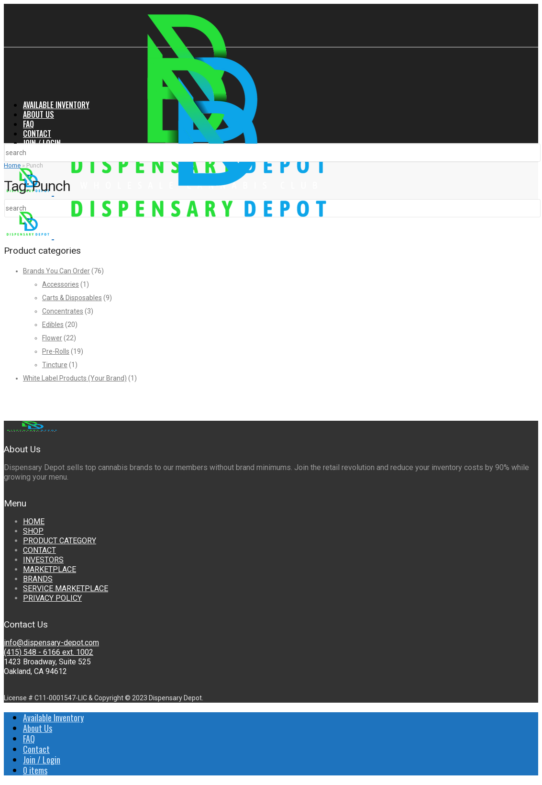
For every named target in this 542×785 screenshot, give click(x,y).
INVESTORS (43, 559)
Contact (37, 133)
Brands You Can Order (56, 271)
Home (12, 165)
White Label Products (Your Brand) (75, 378)
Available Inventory (56, 105)
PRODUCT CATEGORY (59, 540)
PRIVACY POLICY (52, 598)
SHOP (33, 531)
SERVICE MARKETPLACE (65, 588)
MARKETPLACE (49, 569)
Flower (52, 338)
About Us (38, 114)
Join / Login (42, 143)
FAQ (28, 124)
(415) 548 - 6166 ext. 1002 (48, 652)
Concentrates (62, 311)
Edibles (53, 324)
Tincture (54, 365)
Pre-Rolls (55, 351)
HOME (33, 521)
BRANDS (38, 578)
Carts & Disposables (72, 298)
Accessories (60, 284)
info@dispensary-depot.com (51, 642)
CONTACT (39, 550)
